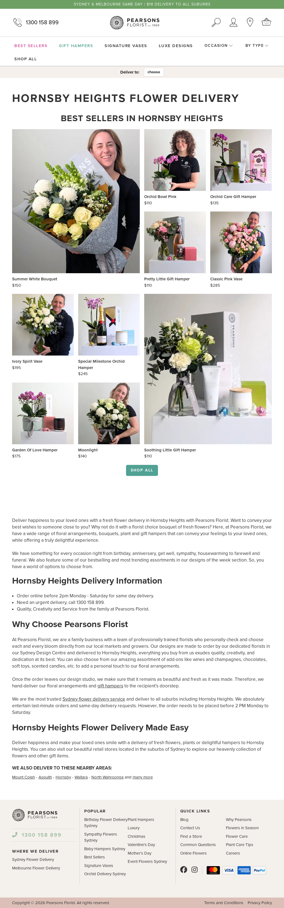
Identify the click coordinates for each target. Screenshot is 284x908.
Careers (233, 853)
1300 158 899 (35, 22)
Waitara (81, 777)
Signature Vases (98, 865)
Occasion (218, 45)
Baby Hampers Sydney (104, 848)
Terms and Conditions (223, 902)
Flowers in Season (242, 827)
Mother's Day (139, 853)
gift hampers (110, 686)
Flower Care (237, 836)
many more (143, 777)
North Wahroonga (107, 777)
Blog (184, 819)
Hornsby (63, 777)
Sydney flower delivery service (93, 699)
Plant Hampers (141, 819)
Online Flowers (193, 853)
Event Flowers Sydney (147, 861)
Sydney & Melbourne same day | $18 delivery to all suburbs (142, 4)
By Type (257, 45)
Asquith (45, 777)
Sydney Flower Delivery (33, 859)
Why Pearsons (239, 819)
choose (154, 72)
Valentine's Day (141, 844)
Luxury (134, 827)
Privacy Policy (260, 902)
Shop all (142, 470)
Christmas (136, 836)
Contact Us (190, 827)
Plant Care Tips (239, 844)
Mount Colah (23, 777)
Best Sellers (94, 857)
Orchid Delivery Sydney (105, 873)
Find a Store (191, 836)
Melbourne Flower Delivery (36, 868)
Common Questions (198, 844)
